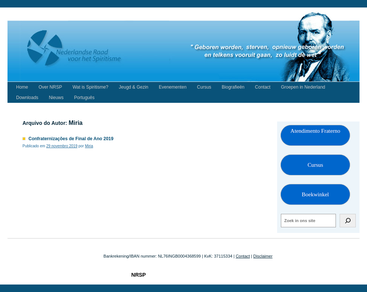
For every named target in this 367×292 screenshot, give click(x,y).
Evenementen (172, 87)
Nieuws (56, 97)
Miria (75, 123)
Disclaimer (262, 256)
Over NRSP (50, 87)
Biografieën (233, 87)
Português (84, 97)
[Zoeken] (348, 220)
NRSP (138, 275)
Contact (262, 87)
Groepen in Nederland (303, 87)
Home (22, 87)
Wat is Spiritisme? (91, 87)
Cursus (204, 87)
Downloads (27, 97)
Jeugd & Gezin (133, 87)
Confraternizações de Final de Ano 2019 (70, 138)
